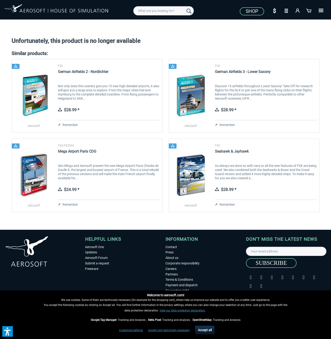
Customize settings (131, 330)
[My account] (297, 10)
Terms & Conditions (179, 279)
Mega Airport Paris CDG (77, 151)
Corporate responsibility (183, 263)
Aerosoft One (94, 247)
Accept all (205, 330)
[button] (7, 331)
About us (172, 258)
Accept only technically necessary (169, 330)
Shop (252, 11)
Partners (172, 274)
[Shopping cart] (309, 10)
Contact (171, 247)
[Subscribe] (271, 263)
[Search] (189, 10)
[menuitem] (163, 10)
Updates (91, 252)
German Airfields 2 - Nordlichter (83, 72)
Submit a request (97, 263)
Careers (171, 269)
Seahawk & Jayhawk (232, 151)
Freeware (91, 269)
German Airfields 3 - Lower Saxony (243, 72)
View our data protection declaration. (182, 310)
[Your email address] (286, 251)
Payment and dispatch (182, 285)
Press (170, 252)
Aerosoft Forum (96, 258)
